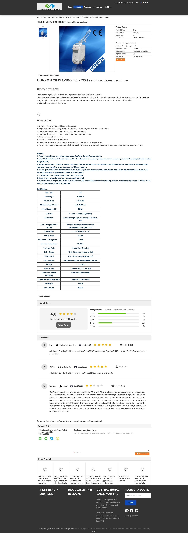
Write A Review (63, 325)
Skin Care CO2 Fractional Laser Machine (124, 478)
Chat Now (108, 7)
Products (78, 7)
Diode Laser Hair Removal (80, 492)
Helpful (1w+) (120, 386)
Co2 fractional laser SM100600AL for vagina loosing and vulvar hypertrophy (61, 479)
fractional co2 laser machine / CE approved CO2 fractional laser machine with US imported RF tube (109, 482)
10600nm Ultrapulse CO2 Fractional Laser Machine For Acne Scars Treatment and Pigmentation (93, 480)
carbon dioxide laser (47, 421)
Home (70, 7)
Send (130, 503)
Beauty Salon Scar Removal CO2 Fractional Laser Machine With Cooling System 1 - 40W (141, 482)
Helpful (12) (123, 367)
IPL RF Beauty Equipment (49, 492)
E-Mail (127, 516)
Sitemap (134, 516)
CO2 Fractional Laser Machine (63, 18)
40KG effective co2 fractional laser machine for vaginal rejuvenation (44, 479)
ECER (94, 531)
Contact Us (97, 7)
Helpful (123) (128, 345)
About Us (87, 7)
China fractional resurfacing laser (61, 529)
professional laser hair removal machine (71, 421)
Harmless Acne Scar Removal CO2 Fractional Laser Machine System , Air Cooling (77, 480)
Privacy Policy (43, 529)
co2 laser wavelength (94, 421)
